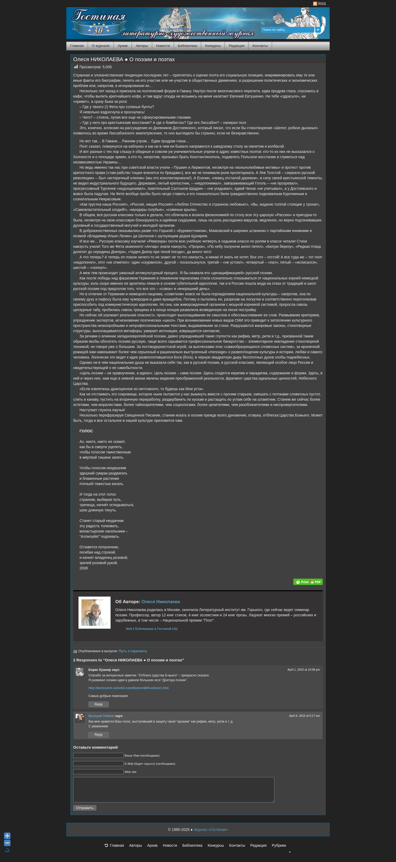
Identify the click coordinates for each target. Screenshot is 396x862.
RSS (319, 4)
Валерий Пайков (101, 716)
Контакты (260, 46)
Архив (122, 46)
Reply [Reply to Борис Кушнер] (99, 704)
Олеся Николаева (160, 601)
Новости (163, 46)
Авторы (142, 46)
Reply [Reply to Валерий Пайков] (99, 735)
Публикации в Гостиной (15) (156, 628)
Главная (77, 46)
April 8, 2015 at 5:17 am (304, 715)
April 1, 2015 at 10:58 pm (304, 669)
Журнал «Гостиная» (211, 834)
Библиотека (187, 46)
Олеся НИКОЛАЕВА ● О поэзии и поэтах (124, 59)
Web (129, 628)
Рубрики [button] (281, 851)
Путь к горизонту (133, 651)
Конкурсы (213, 46)
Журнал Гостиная (91, 22)
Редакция (236, 46)
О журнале (101, 46)
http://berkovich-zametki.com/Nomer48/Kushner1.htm (128, 688)
